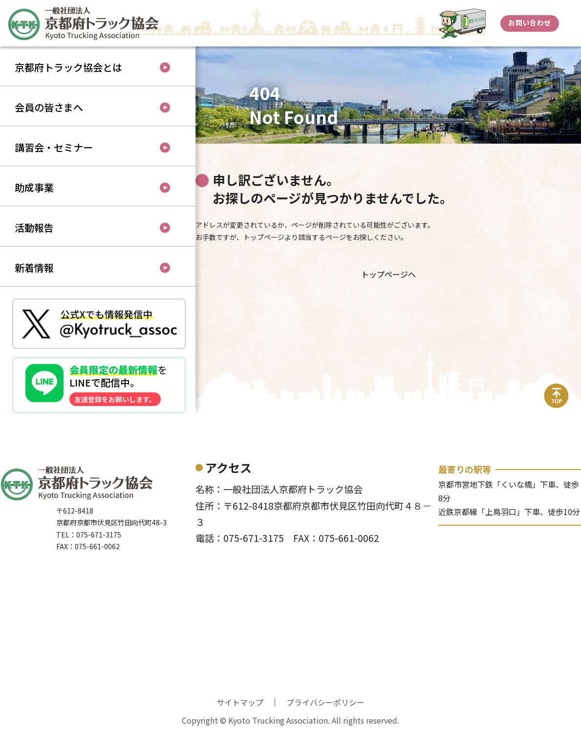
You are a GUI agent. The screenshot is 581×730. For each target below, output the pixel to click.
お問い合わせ (529, 22)
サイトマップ (239, 702)
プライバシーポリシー (325, 702)
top (556, 389)
